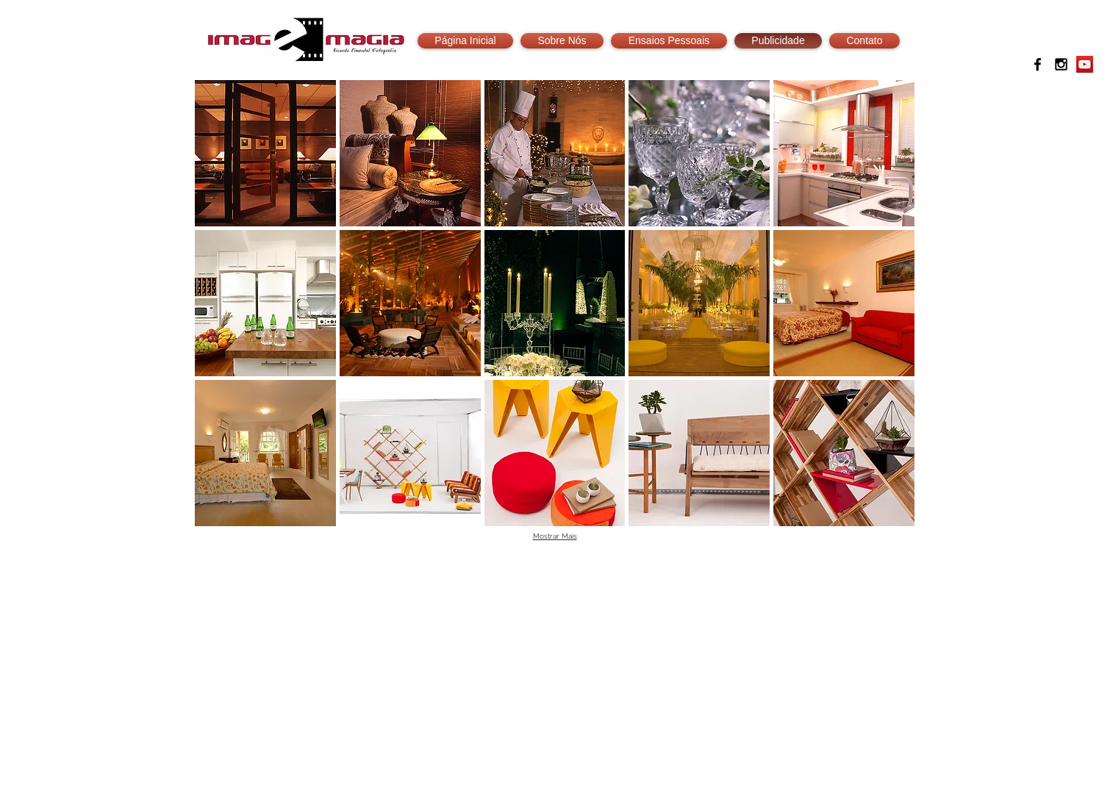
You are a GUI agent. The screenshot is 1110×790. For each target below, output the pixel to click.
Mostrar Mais (555, 536)
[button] (265, 153)
